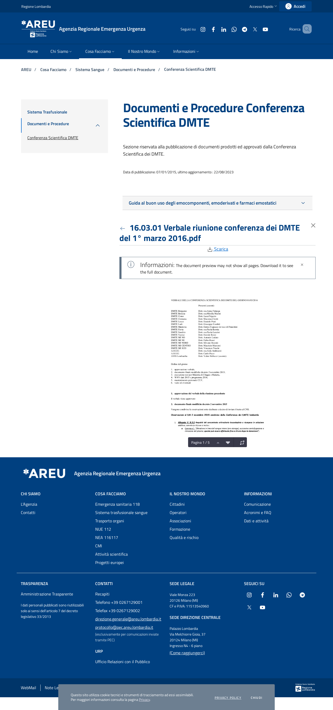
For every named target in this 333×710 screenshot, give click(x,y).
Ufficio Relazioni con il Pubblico (122, 661)
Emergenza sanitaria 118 (117, 504)
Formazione (180, 529)
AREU (26, 69)
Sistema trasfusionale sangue (121, 512)
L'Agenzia (29, 504)
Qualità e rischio (184, 537)
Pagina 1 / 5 (200, 442)
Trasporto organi (109, 521)
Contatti (28, 512)
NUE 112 (103, 529)
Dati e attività (256, 521)
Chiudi (256, 697)
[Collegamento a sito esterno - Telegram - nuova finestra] (237, 28)
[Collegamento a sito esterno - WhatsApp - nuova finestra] (226, 28)
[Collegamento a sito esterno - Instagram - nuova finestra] (195, 28)
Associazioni (180, 521)
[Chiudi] (302, 265)
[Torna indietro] (123, 227)
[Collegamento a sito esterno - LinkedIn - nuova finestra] (216, 28)
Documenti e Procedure (134, 69)
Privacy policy (228, 697)
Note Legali (55, 687)
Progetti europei (109, 562)
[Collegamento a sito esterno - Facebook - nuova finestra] (206, 28)
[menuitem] (32, 51)
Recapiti (102, 594)
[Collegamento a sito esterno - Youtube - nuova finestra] (258, 28)
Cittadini (177, 504)
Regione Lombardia (36, 6)
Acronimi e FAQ (257, 512)
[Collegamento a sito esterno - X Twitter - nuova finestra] (247, 28)
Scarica (217, 248)
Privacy (144, 699)
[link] (295, 6)
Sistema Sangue (90, 69)
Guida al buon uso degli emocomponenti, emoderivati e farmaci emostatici (202, 202)
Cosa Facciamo (53, 69)
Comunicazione (257, 504)
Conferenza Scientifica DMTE (190, 69)
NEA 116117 (106, 537)
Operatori (178, 512)
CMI (98, 546)
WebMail (28, 687)
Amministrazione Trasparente (47, 594)
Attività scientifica (111, 554)
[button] (263, 6)
